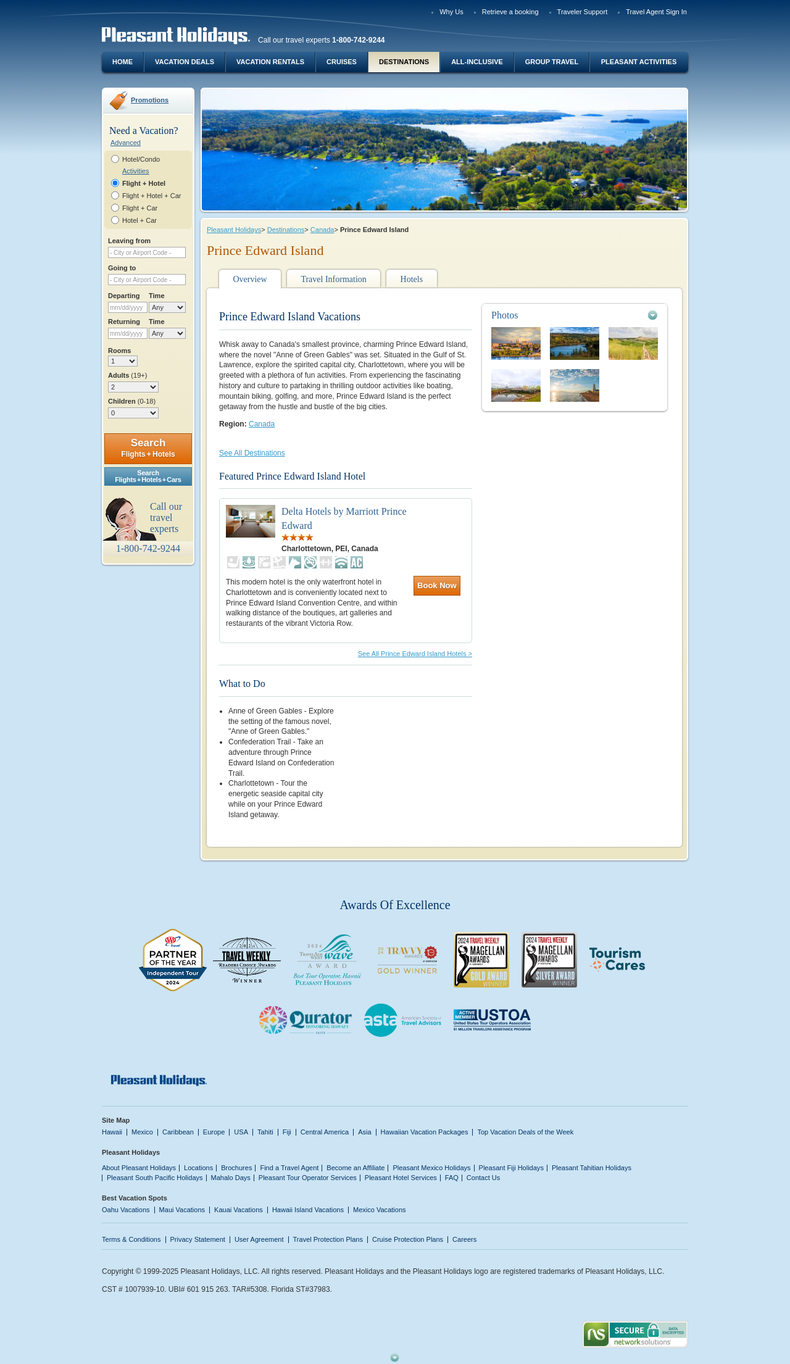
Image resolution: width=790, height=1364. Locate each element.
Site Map (116, 1120)
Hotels (412, 279)
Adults (127, 375)
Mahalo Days (231, 1177)
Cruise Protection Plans (407, 1239)
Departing (123, 295)
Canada (322, 229)
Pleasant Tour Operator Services (308, 1177)
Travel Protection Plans (328, 1239)
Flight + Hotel (143, 183)
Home (122, 61)
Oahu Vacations (126, 1209)
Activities (135, 171)
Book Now (437, 585)
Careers (464, 1239)
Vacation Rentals (270, 61)
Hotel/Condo (141, 159)
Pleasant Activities (638, 61)
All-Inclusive (477, 61)
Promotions (149, 100)
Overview (250, 279)
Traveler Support (582, 11)
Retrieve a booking (510, 11)
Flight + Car (139, 208)
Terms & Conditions (131, 1239)
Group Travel (551, 61)
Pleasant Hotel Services (401, 1177)
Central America (325, 1132)
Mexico (142, 1132)
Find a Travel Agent (289, 1167)
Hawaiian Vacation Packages (424, 1132)
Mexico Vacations (379, 1209)
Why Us (451, 11)
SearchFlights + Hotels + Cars (148, 476)
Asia (364, 1132)
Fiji (287, 1132)
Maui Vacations (182, 1209)
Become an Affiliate (355, 1167)
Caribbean (178, 1132)
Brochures (236, 1167)
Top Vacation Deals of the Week (525, 1132)
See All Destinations (252, 453)
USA (241, 1132)
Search (148, 448)
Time (157, 295)
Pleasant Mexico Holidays (431, 1167)
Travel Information (333, 279)
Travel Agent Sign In (656, 11)
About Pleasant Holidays (139, 1167)
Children (132, 401)
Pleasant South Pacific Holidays (155, 1177)
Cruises (341, 61)
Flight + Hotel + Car (151, 195)
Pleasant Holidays (234, 229)
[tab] (574, 315)
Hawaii (112, 1132)
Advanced (125, 142)
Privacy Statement (197, 1239)
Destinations (404, 61)
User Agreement (259, 1239)
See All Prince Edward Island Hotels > (415, 653)
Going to (122, 268)
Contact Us (484, 1177)
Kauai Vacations (238, 1209)
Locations (198, 1167)
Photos (504, 315)
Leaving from (129, 240)
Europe (214, 1132)
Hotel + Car (139, 220)
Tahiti (265, 1132)
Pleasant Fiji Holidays (511, 1167)
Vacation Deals (184, 61)
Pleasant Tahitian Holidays (591, 1167)
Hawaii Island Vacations (308, 1209)
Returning (124, 321)
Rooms (119, 350)
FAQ (452, 1177)
